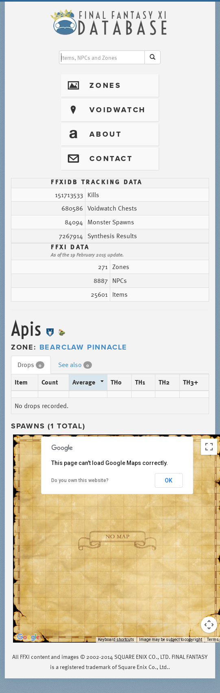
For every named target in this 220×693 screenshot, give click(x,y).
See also (75, 364)
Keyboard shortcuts (116, 639)
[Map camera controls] (209, 625)
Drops (30, 364)
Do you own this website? (80, 480)
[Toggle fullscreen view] (209, 447)
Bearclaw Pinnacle (83, 347)
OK (168, 480)
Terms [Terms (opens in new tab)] (213, 639)
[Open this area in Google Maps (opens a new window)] (28, 637)
